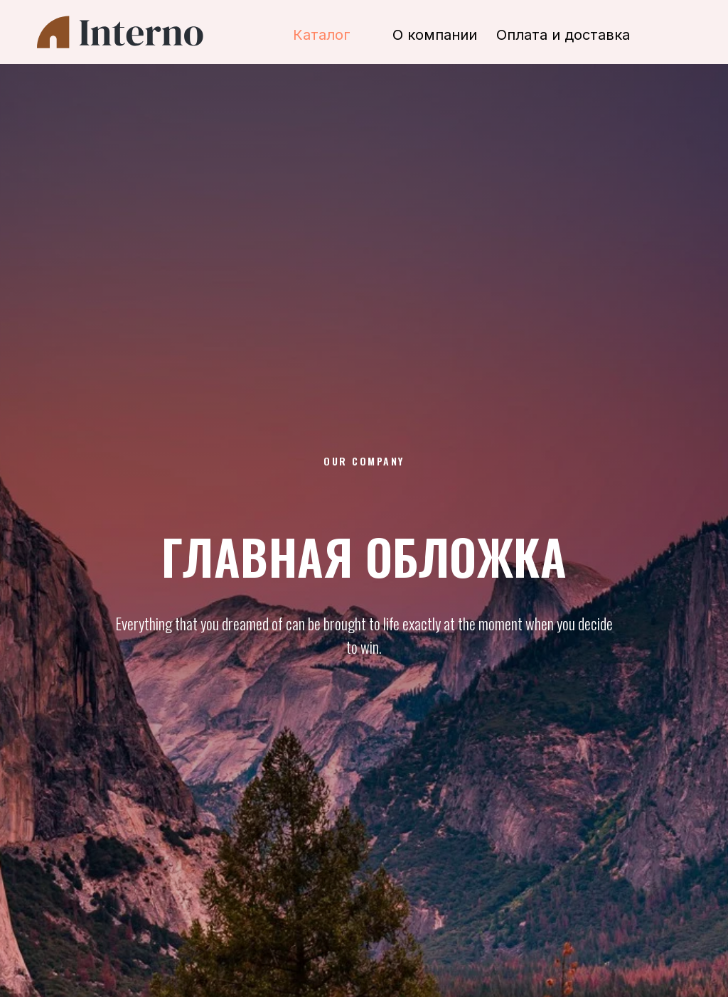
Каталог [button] (321, 34)
